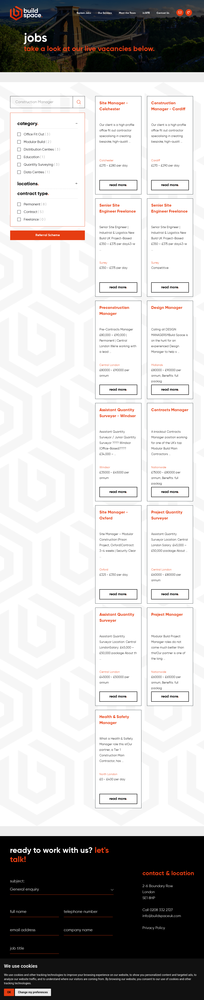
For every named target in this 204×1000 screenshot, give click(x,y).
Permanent (35, 204)
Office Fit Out (37, 134)
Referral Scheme (47, 235)
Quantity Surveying (41, 165)
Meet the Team (127, 13)
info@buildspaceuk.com (161, 916)
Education (34, 157)
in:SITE (146, 13)
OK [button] (9, 992)
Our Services (105, 13)
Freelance (34, 219)
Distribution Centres (42, 149)
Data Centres (37, 172)
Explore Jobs (84, 13)
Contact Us (163, 13)
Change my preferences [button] (33, 992)
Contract (33, 212)
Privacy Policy (153, 928)
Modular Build (37, 142)
